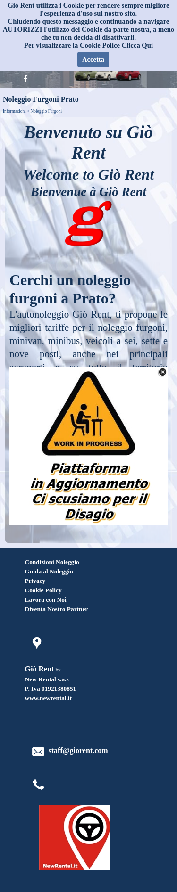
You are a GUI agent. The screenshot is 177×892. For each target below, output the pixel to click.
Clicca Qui (137, 45)
